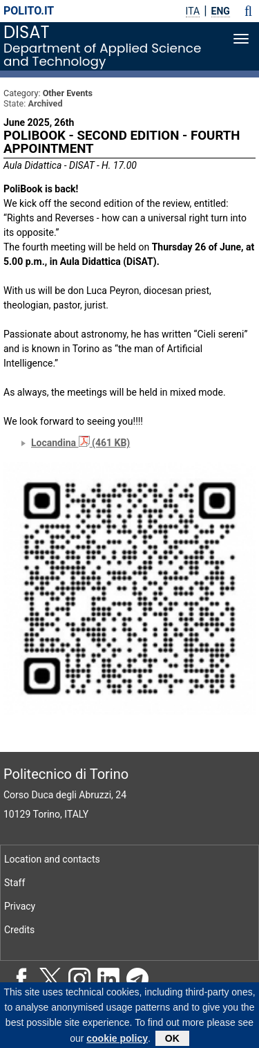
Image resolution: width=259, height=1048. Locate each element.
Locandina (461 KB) (80, 442)
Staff (14, 882)
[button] (248, 11)
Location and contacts (52, 859)
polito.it (28, 10)
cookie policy (117, 1041)
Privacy (19, 906)
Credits (19, 929)
